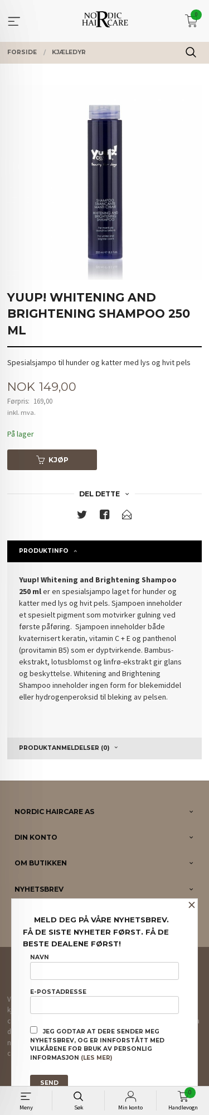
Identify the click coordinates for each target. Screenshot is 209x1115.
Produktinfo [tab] (44, 550)
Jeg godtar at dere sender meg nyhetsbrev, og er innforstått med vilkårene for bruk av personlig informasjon (97, 1043)
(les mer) (96, 1057)
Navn (104, 966)
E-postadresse (104, 1001)
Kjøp (52, 460)
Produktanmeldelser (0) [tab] (64, 748)
